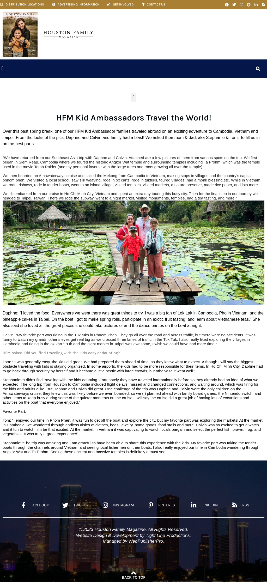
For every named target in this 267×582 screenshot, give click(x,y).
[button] (2, 68)
